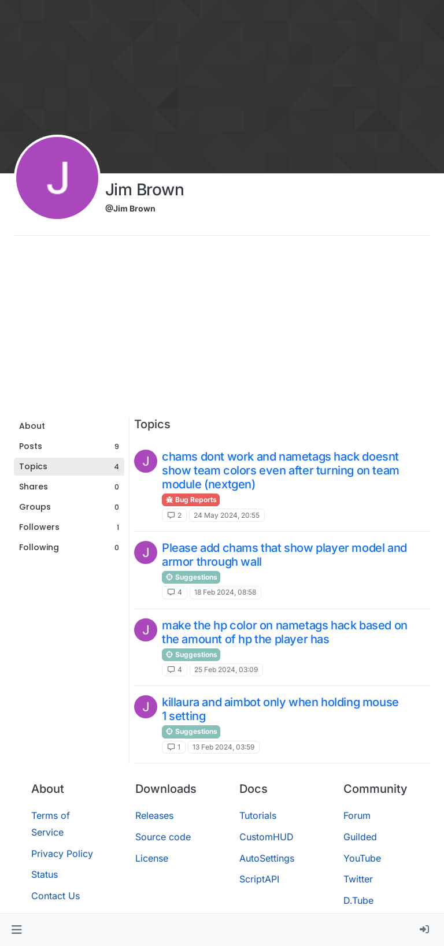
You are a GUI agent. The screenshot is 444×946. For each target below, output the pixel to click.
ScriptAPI (259, 879)
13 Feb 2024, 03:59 (223, 747)
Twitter (358, 879)
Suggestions (191, 577)
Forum (357, 815)
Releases (154, 815)
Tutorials (257, 815)
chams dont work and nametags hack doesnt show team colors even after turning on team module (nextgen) (280, 470)
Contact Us (55, 896)
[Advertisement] (222, 330)
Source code (163, 837)
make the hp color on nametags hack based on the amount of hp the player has (285, 632)
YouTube (362, 858)
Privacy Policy (62, 853)
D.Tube (358, 900)
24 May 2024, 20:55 (227, 515)
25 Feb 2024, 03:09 (226, 669)
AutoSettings (266, 858)
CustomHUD (266, 837)
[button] (16, 929)
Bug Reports (191, 499)
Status (44, 874)
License (151, 858)
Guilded (360, 837)
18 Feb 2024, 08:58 (225, 592)
